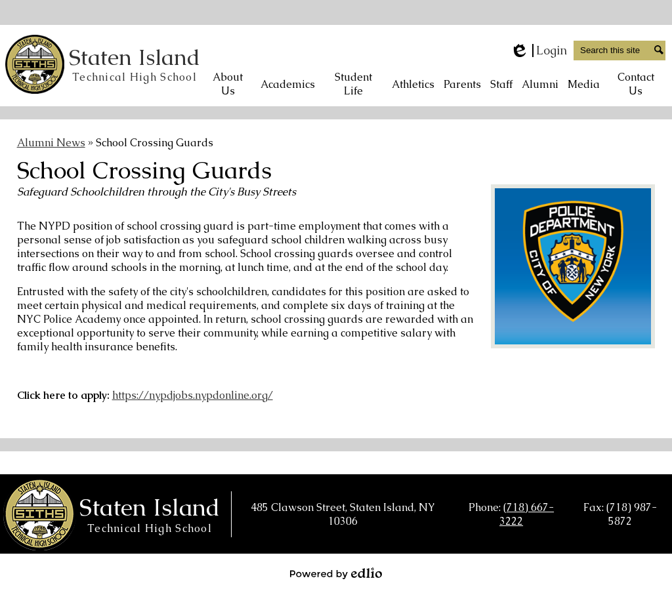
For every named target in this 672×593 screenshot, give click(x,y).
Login (538, 50)
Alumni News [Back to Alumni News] (51, 143)
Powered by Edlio (336, 573)
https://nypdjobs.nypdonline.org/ (192, 395)
